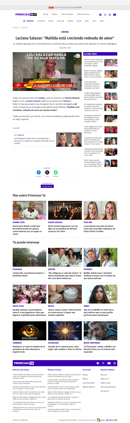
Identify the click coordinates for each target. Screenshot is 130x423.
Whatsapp (55, 173)
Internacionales (67, 14)
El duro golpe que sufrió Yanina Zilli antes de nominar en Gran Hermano (27, 382)
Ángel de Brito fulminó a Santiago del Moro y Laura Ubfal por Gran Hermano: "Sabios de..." (29, 397)
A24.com (104, 374)
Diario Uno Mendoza (108, 386)
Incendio (79, 21)
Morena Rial (60, 21)
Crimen (94, 21)
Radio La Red (105, 382)
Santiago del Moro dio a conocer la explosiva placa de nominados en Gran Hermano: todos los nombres (29, 408)
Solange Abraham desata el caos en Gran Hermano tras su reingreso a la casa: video (29, 387)
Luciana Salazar (33, 101)
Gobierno (51, 21)
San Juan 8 (105, 390)
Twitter (47, 173)
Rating (45, 14)
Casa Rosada (41, 21)
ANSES (87, 21)
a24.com (77, 8)
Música (54, 14)
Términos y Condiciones (20, 419)
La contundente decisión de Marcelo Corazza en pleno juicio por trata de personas (28, 402)
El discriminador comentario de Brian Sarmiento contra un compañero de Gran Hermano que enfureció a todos (28, 375)
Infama (67, 101)
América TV (105, 378)
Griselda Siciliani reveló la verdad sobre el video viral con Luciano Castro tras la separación (28, 392)
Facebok (38, 173)
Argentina (70, 21)
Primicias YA (16, 27)
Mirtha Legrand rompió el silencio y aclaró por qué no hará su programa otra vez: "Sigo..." (64, 375)
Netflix (102, 21)
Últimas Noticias (83, 14)
